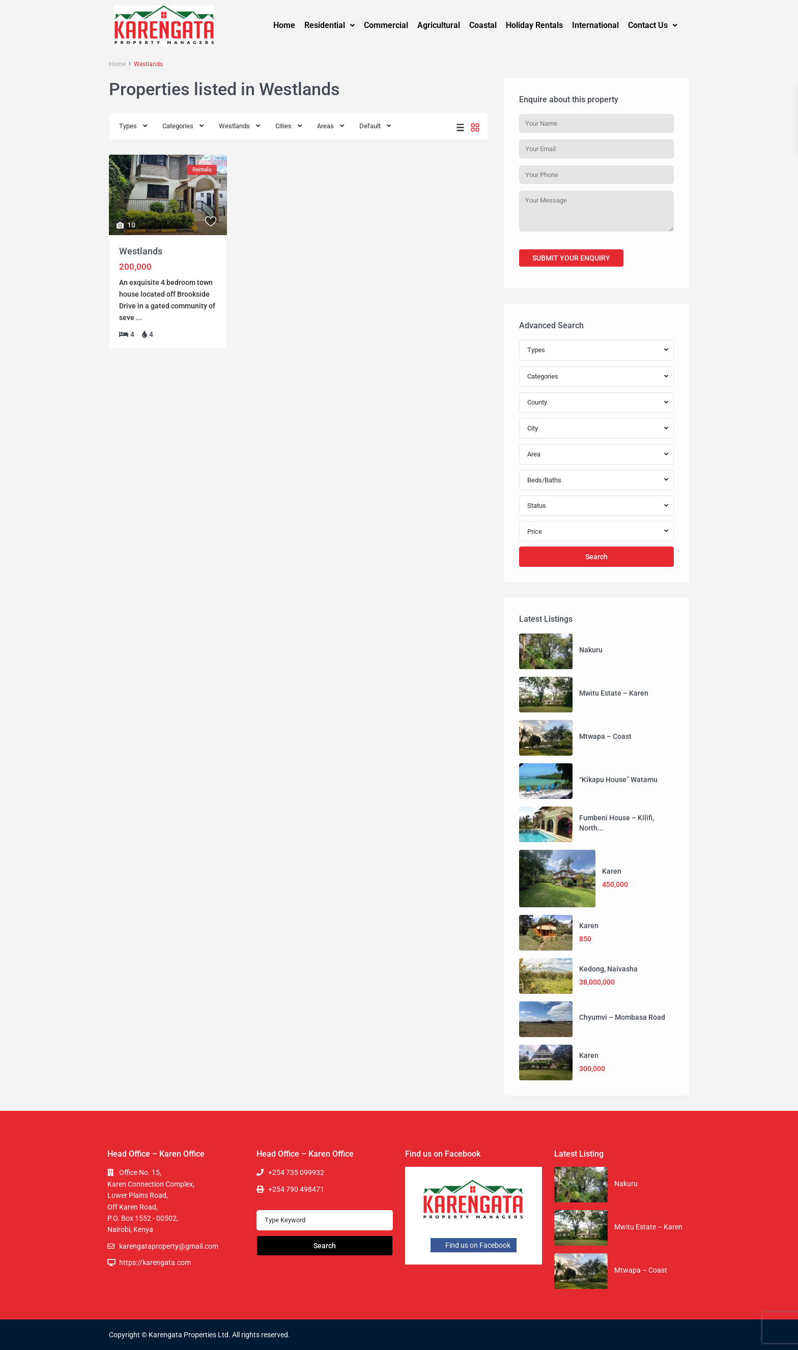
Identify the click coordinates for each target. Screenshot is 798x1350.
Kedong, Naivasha (608, 969)
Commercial (386, 25)
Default (370, 126)
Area (533, 454)
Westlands (234, 126)
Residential (329, 25)
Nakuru (591, 650)
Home (284, 25)
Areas (325, 126)
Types (128, 126)
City (532, 428)
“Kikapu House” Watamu (618, 779)
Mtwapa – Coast (605, 736)
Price (534, 531)
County (537, 402)
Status (536, 505)
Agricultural (438, 25)
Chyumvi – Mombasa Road (622, 1017)
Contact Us (652, 25)
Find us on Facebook (473, 1245)
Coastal (483, 25)
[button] (329, 25)
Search (596, 557)
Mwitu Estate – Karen (613, 693)
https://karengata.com (155, 1262)
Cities (283, 126)
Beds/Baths (544, 480)
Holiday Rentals (534, 25)
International (595, 25)
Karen (611, 871)
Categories (177, 126)
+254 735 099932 (296, 1172)
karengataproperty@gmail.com (168, 1246)
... (139, 317)
